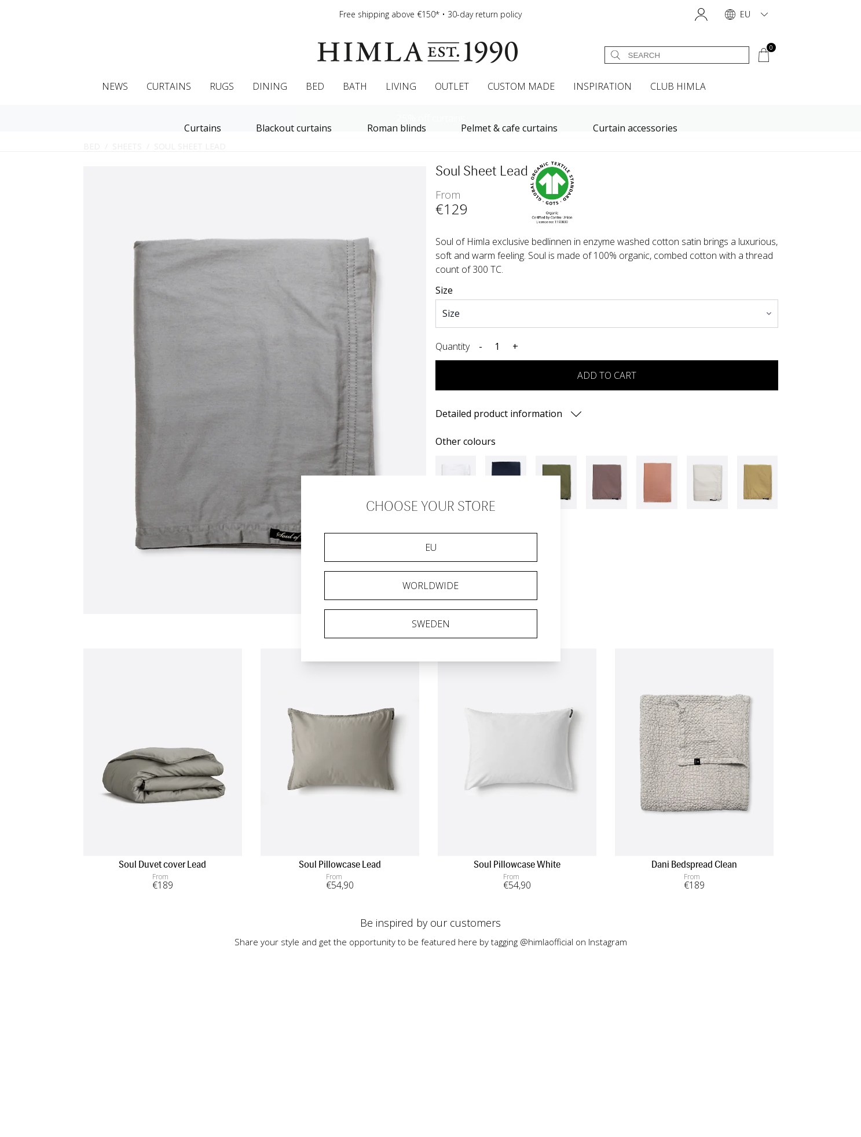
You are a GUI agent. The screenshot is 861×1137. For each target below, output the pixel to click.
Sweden (431, 623)
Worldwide (430, 585)
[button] (701, 14)
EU (431, 547)
